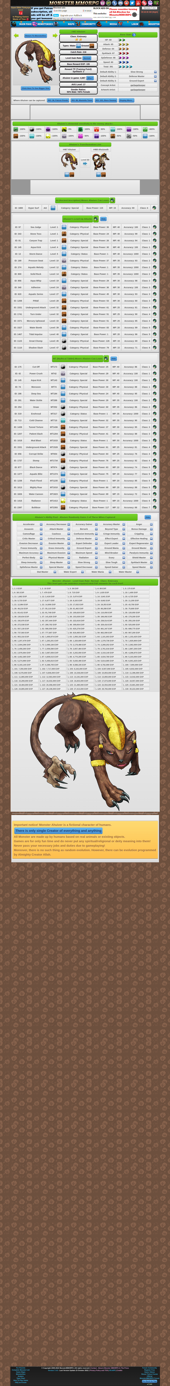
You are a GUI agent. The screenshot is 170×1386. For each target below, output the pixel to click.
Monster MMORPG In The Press (116, 1368)
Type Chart (21, 1378)
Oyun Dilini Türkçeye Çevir (20, 10)
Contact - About (97, 1368)
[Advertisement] (85, 13)
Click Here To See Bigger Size (35, 88)
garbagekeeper (137, 85)
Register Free (149, 1370)
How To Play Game (20, 1380)
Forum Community (149, 1368)
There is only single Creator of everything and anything (58, 831)
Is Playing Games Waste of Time (21, 18)
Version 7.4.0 (150, 8)
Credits (119, 1370)
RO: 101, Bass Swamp (106, 100)
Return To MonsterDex (35, 36)
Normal (87, 58)
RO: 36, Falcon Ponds (58, 100)
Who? (90, 78)
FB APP (112, 1370)
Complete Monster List (21, 1370)
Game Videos (149, 1372)
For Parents (20, 1368)
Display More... (126, 100)
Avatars (21, 1376)
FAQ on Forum (20, 1382)
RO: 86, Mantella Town (82, 100)
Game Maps (20, 1372)
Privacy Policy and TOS (99, 1370)
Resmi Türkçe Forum (149, 1374)
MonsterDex (21, 1374)
